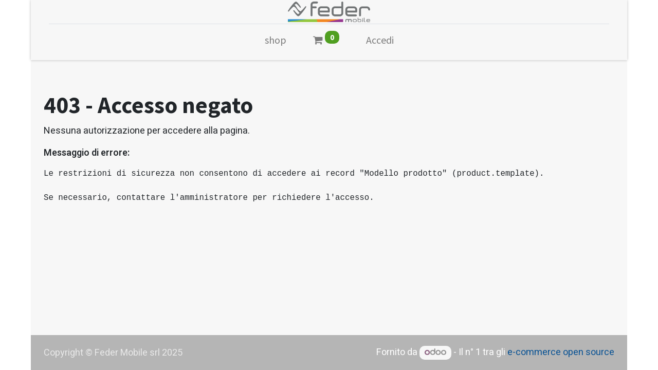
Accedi (380, 39)
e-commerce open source (560, 352)
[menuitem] (275, 42)
